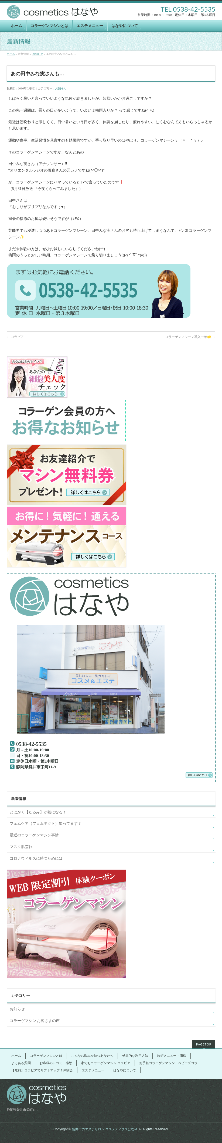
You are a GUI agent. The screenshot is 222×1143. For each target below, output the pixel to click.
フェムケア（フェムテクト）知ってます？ (45, 824)
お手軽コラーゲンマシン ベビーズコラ (168, 1063)
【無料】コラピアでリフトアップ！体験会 (42, 1070)
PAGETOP (203, 1044)
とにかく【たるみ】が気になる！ (38, 812)
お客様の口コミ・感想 (56, 1063)
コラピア (15, 337)
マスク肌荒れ (21, 847)
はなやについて (124, 1070)
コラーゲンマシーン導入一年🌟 (190, 337)
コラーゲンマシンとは (46, 1056)
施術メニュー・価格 (171, 1056)
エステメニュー (93, 1070)
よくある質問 (21, 1063)
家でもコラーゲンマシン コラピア (105, 1063)
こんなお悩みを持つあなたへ (92, 1056)
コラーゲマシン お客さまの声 (35, 1021)
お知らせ (37, 53)
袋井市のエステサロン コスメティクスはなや (105, 1129)
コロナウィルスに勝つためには (36, 858)
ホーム (11, 53)
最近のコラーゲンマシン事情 (34, 835)
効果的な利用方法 (135, 1056)
